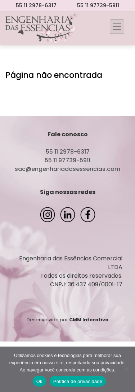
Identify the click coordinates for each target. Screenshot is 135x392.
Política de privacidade (78, 381)
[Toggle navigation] (117, 26)
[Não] (126, 369)
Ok (39, 381)
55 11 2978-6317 (36, 5)
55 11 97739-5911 (98, 5)
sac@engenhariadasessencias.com (67, 169)
